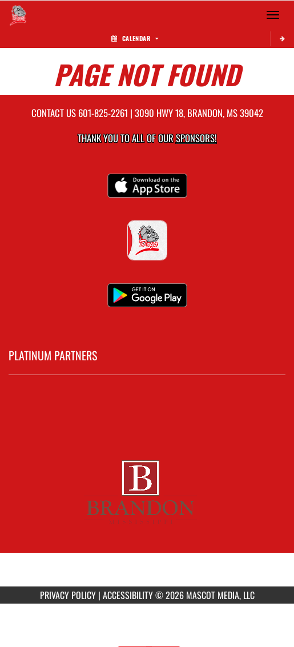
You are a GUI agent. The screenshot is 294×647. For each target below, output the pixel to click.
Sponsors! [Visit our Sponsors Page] (196, 138)
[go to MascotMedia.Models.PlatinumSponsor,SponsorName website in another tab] (147, 489)
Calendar (134, 38)
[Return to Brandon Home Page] (17, 15)
